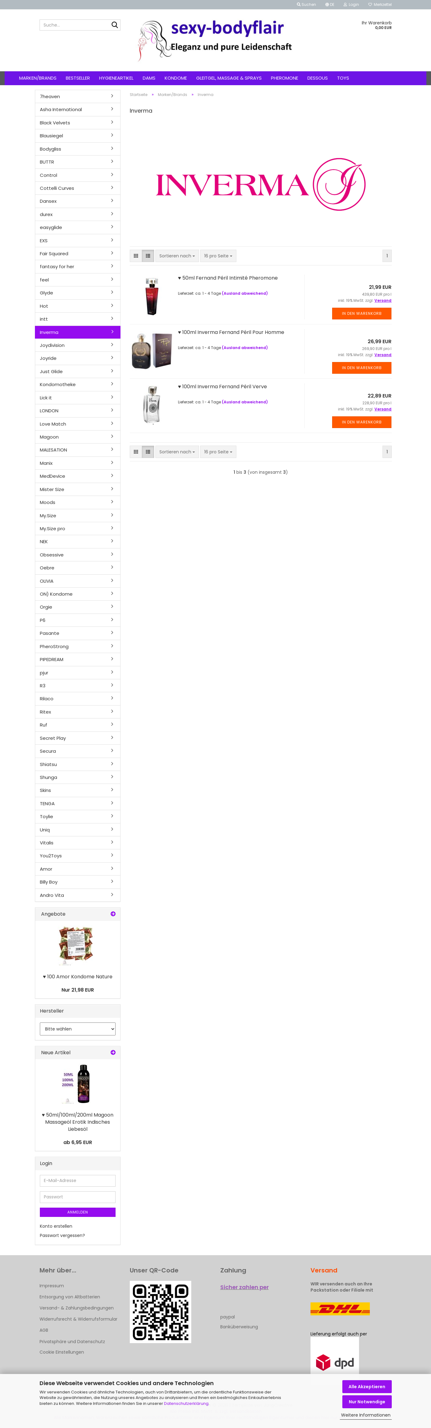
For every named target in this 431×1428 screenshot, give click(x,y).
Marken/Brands (38, 78)
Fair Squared (54, 253)
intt (44, 319)
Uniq (45, 829)
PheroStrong (54, 646)
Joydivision (52, 345)
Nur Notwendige (367, 1402)
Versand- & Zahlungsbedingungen (77, 1308)
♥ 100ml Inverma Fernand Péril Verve (222, 386)
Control (48, 175)
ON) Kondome (56, 594)
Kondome (176, 78)
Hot (44, 306)
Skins (45, 790)
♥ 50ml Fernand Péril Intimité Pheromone (228, 277)
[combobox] (177, 256)
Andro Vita (52, 895)
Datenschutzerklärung (186, 1403)
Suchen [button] (306, 4)
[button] (330, 4)
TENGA (47, 803)
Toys (343, 78)
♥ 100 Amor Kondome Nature (77, 976)
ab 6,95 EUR (77, 1142)
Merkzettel (380, 4)
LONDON (49, 410)
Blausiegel (51, 135)
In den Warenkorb (362, 313)
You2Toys (51, 855)
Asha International (61, 109)
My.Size (48, 515)
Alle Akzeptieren (367, 1387)
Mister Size (52, 489)
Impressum (52, 1286)
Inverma (49, 332)
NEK (44, 541)
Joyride (48, 358)
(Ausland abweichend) (245, 293)
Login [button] (351, 4)
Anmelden (77, 1212)
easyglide (51, 227)
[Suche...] (114, 25)
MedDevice (52, 476)
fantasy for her (57, 266)
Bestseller (78, 78)
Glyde (46, 292)
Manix (46, 463)
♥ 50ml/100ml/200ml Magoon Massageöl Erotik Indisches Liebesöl (78, 1122)
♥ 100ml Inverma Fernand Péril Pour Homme (231, 332)
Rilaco (46, 698)
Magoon (49, 437)
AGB (44, 1330)
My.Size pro (52, 528)
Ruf (43, 725)
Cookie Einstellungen (62, 1352)
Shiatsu (48, 764)
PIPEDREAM (51, 659)
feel (44, 280)
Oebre (47, 567)
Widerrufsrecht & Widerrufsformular (78, 1319)
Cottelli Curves (57, 188)
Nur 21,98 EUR (77, 989)
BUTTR (47, 162)
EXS (44, 240)
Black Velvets (55, 122)
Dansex (48, 201)
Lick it (46, 397)
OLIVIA (46, 581)
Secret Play (53, 738)
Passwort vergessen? (62, 1235)
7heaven (50, 96)
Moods (47, 502)
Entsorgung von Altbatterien (70, 1297)
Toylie (46, 816)
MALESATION (53, 450)
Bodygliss (50, 149)
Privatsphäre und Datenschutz (72, 1341)
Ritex (45, 712)
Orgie (46, 607)
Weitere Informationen (366, 1415)
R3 (42, 685)
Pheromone (284, 78)
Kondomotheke (58, 384)
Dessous (317, 78)
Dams (149, 78)
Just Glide (51, 371)
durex (46, 214)
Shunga (48, 777)
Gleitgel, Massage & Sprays (229, 78)
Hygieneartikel (116, 78)
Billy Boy (48, 882)
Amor (46, 869)
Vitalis (46, 842)
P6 (42, 620)
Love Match (53, 424)
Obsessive (52, 555)
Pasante (49, 633)
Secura (48, 751)
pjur (44, 672)
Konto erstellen (56, 1226)
